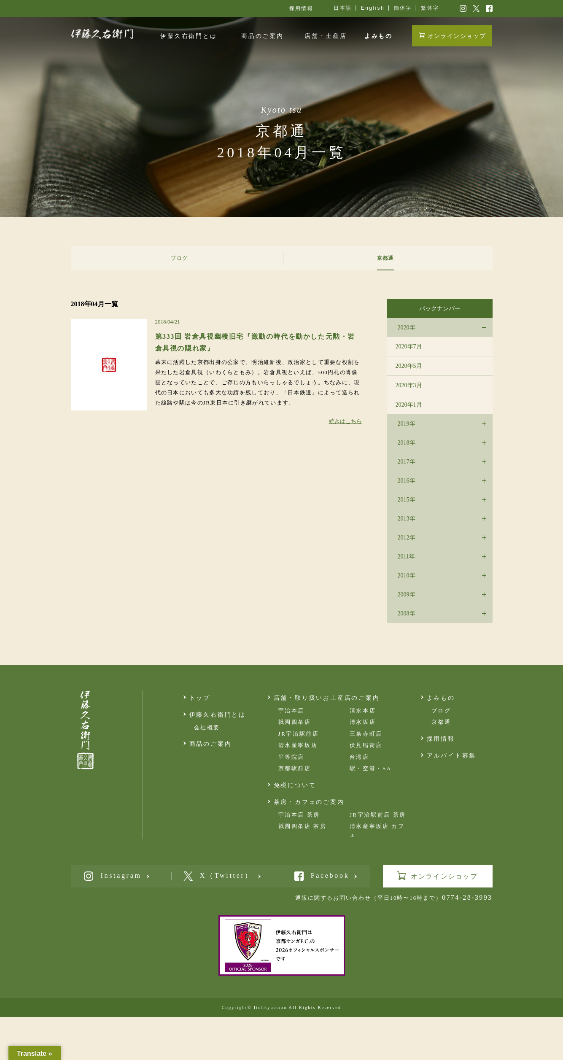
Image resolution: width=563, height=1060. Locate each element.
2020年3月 (409, 385)
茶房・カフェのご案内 (309, 802)
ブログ (441, 710)
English (373, 8)
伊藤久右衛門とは (188, 36)
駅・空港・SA (371, 768)
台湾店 (359, 757)
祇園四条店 (294, 722)
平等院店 (291, 757)
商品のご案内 (262, 36)
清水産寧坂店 (298, 745)
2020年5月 (409, 366)
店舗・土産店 (325, 36)
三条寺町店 (366, 734)
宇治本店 (291, 710)
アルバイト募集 (452, 756)
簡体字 (403, 8)
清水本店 (363, 710)
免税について (295, 785)
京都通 (441, 722)
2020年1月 (409, 405)
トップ (199, 698)
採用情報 (301, 8)
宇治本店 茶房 (299, 815)
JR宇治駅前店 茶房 (378, 815)
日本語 (343, 8)
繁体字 (430, 8)
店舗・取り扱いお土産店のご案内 (327, 698)
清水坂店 (363, 722)
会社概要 (207, 727)
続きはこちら (345, 421)
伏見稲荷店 (366, 745)
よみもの (378, 36)
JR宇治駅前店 (298, 734)
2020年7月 (409, 346)
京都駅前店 (294, 768)
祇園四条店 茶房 (302, 826)
